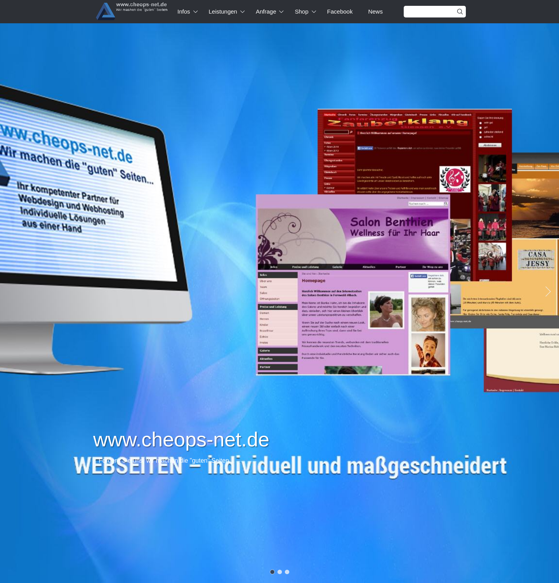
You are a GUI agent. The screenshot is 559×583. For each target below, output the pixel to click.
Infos (183, 11)
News (375, 11)
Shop (301, 11)
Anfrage (266, 11)
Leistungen (223, 11)
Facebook (340, 11)
